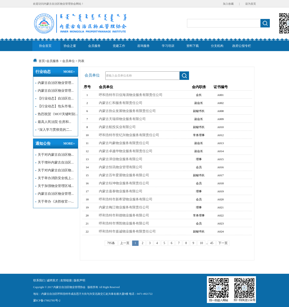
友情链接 (66, 280)
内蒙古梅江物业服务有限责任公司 (124, 207)
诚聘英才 (53, 280)
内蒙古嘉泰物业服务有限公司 (120, 191)
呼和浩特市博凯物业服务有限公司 (124, 223)
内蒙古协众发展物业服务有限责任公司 (127, 111)
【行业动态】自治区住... (54, 98)
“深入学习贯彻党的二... (53, 129)
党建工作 (119, 46)
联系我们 (39, 280)
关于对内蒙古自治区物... (54, 154)
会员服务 (94, 46)
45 (211, 243)
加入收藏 (228, 3)
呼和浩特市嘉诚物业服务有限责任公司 (127, 231)
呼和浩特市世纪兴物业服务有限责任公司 (129, 135)
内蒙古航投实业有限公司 (117, 127)
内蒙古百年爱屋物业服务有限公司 (124, 175)
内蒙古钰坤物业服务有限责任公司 (124, 183)
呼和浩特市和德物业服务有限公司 (124, 215)
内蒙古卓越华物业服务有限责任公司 (125, 151)
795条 (111, 243)
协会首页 (45, 46)
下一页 (223, 243)
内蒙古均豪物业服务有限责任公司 (124, 143)
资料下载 (192, 46)
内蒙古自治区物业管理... (54, 83)
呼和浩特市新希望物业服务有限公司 (125, 199)
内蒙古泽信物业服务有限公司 (120, 159)
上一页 (124, 243)
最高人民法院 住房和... (53, 122)
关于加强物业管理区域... (54, 186)
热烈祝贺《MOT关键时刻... (56, 114)
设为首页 (250, 3)
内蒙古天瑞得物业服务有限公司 (122, 119)
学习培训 (168, 46)
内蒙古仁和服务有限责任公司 (120, 103)
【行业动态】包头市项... (54, 106)
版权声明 (79, 280)
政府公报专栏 (241, 46)
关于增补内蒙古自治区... (54, 162)
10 (201, 243)
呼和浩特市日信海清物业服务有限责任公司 (130, 95)
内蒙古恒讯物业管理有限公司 (120, 167)
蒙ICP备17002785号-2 (46, 300)
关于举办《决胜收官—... (54, 201)
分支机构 (217, 46)
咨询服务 (143, 46)
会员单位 (68, 61)
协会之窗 (70, 46)
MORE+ (69, 71)
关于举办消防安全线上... (54, 178)
